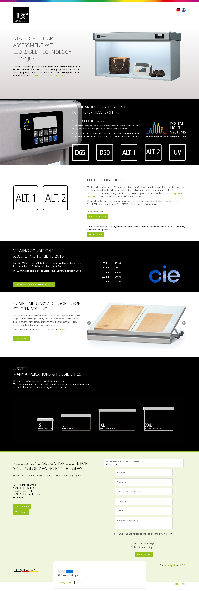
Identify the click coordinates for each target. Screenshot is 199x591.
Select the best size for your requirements (123, 461)
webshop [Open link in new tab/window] (63, 329)
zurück (89, 323)
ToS (183, 565)
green (153, 547)
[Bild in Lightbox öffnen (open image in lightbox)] (136, 57)
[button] (97, 216)
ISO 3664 (45, 75)
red (144, 547)
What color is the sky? (143, 542)
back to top (180, 583)
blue (135, 547)
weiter (184, 323)
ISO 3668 (35, 75)
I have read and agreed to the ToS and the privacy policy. (144, 533)
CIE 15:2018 (59, 75)
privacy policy (170, 565)
